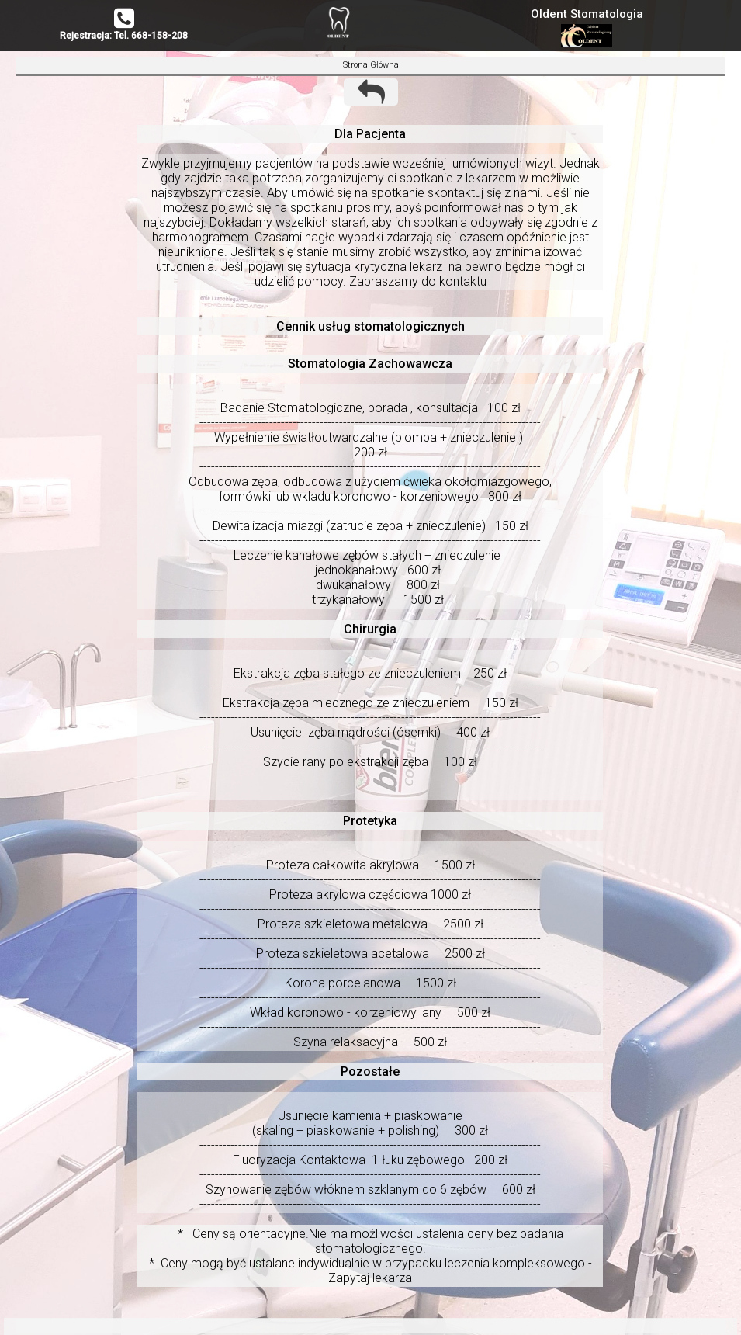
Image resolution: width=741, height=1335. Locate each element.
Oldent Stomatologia (587, 14)
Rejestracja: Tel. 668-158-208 (124, 35)
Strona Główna (371, 65)
